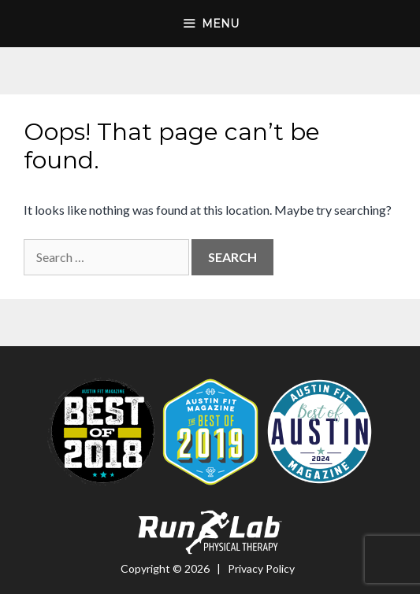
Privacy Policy (261, 568)
